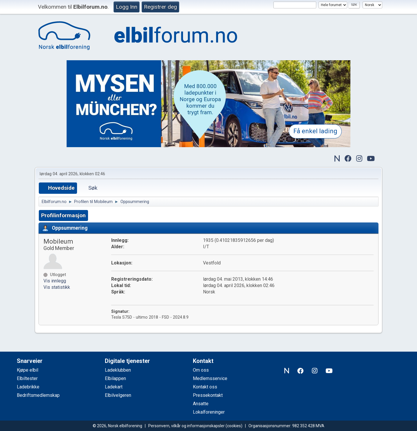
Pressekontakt (208, 395)
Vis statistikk (56, 287)
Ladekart (113, 387)
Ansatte (201, 403)
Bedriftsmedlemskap (38, 395)
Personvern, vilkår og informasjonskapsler (186, 425)
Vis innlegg (54, 281)
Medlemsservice (210, 378)
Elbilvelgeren (118, 395)
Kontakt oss (205, 387)
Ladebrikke (28, 387)
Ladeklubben (118, 370)
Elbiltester (27, 378)
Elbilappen (115, 378)
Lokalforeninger (209, 412)
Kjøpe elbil (27, 370)
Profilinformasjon (63, 215)
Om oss (201, 370)
